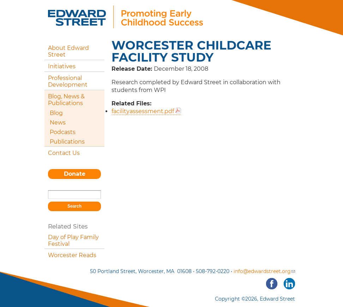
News (58, 122)
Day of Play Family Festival (73, 240)
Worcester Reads (72, 255)
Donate (74, 173)
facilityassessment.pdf (143, 111)
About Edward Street (68, 51)
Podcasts (63, 132)
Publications (67, 141)
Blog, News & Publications (66, 99)
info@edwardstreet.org (264, 271)
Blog (56, 113)
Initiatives (62, 66)
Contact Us (64, 153)
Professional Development (68, 81)
